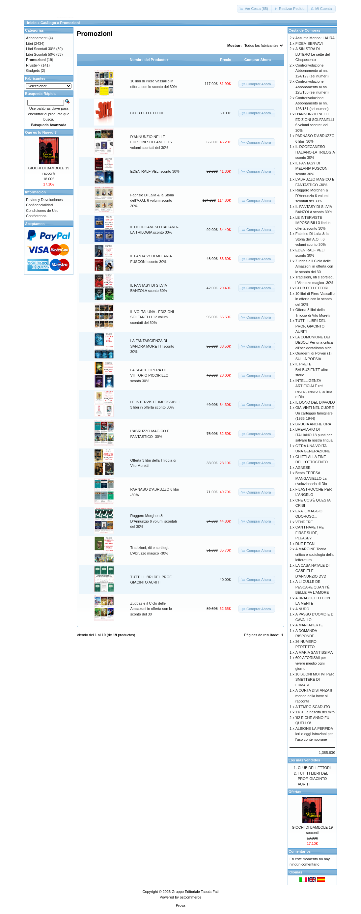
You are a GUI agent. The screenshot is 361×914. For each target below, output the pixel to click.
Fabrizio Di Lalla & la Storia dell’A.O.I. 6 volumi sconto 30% (152, 200)
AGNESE (303, 468)
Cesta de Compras (304, 30)
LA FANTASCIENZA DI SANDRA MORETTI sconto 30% (152, 346)
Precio (225, 60)
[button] (254, 9)
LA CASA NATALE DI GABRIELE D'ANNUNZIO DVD (312, 570)
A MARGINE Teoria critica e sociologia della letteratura (314, 554)
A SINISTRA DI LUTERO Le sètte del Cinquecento (312, 54)
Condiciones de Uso (42, 211)
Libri (29, 43)
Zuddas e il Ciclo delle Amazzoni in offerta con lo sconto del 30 (151, 608)
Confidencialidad (39, 205)
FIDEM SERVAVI (309, 43)
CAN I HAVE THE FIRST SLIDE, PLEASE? (309, 532)
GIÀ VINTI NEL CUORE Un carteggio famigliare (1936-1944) (314, 413)
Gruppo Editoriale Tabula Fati (195, 892)
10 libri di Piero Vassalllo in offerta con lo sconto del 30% (315, 299)
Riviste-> (33, 65)
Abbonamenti (36, 38)
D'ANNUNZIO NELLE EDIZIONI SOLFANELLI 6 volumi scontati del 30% (151, 142)
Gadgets (33, 70)
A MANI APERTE (309, 625)
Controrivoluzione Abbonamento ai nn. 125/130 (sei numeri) (312, 86)
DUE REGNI (305, 544)
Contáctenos (36, 216)
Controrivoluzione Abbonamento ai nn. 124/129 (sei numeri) (312, 70)
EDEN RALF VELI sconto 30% (155, 171)
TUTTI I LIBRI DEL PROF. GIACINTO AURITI (310, 326)
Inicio (32, 23)
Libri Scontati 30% (40, 49)
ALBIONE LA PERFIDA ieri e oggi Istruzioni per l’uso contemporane (314, 734)
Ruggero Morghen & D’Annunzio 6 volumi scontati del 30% (153, 521)
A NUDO (302, 609)
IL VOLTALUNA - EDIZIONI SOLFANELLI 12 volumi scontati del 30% (152, 317)
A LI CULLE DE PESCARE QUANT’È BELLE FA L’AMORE (312, 587)
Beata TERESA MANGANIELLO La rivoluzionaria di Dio (311, 478)
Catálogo (48, 23)
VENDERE (304, 522)
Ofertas (295, 792)
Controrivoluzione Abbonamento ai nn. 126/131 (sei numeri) (312, 103)
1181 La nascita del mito (315, 712)
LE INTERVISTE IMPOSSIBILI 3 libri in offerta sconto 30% (312, 222)
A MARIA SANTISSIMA (314, 652)
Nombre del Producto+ (149, 60)
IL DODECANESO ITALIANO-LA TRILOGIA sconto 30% (315, 152)
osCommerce (190, 897)
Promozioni (70, 23)
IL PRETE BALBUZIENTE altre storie (311, 369)
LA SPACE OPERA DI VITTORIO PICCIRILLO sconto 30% (149, 375)
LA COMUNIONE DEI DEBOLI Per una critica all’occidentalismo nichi (314, 342)
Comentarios (300, 851)
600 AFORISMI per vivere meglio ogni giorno (310, 663)
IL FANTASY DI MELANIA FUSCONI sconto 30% (311, 168)
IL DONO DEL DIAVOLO (315, 402)
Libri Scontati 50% (40, 54)
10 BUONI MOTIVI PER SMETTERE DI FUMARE (314, 679)
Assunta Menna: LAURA (315, 38)
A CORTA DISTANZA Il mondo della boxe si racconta (313, 695)
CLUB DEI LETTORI (146, 113)
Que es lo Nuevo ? (41, 132)
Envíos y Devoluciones (44, 200)
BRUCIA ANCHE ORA (313, 424)
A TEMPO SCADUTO (312, 707)
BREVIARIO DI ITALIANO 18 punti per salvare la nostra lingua (314, 434)
